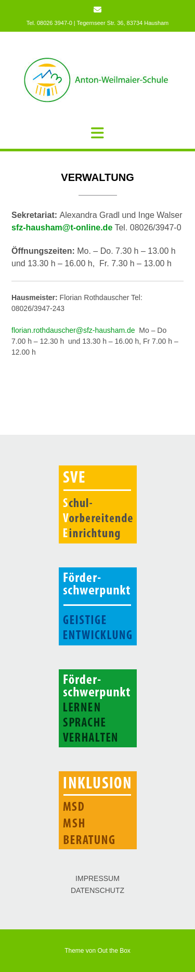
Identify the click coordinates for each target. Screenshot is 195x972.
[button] (97, 133)
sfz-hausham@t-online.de (61, 227)
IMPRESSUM (97, 878)
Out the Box (114, 950)
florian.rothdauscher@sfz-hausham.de (73, 330)
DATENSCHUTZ (97, 890)
